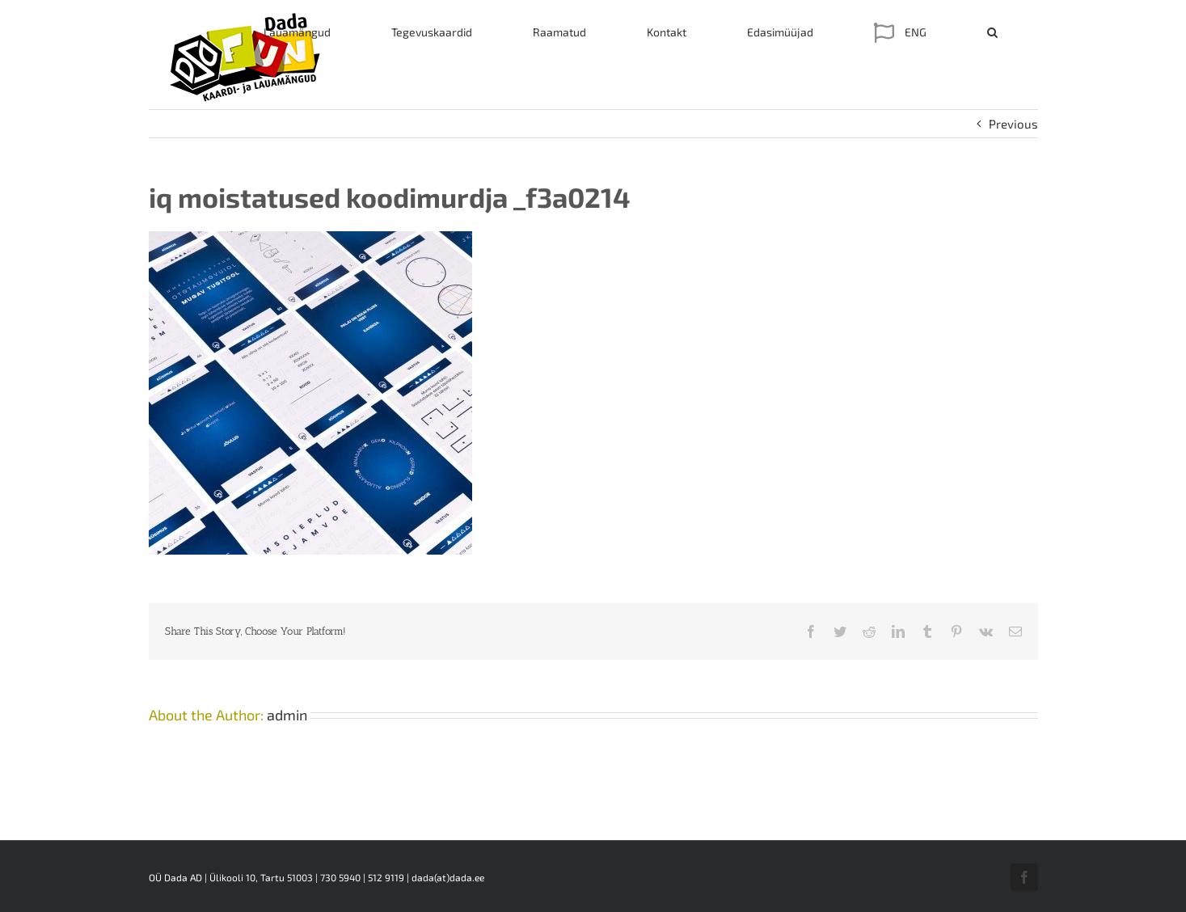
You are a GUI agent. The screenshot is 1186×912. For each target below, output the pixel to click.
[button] (992, 32)
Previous (1013, 123)
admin (287, 715)
